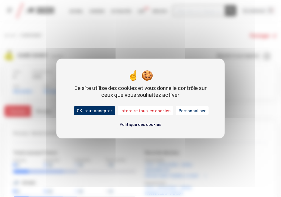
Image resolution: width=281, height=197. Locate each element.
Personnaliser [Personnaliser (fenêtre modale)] (192, 110)
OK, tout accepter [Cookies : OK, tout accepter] (94, 110)
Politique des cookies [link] (140, 124)
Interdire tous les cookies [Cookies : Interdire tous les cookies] (145, 110)
